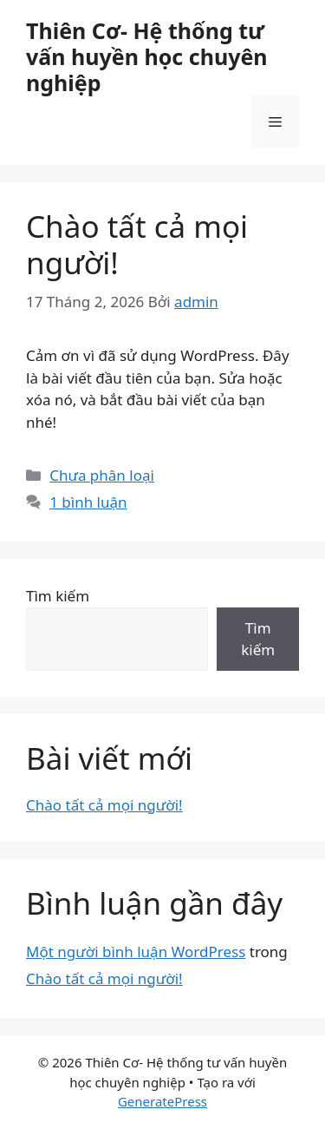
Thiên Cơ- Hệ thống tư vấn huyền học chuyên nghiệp (147, 56)
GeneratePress (162, 1101)
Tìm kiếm (57, 596)
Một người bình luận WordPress (135, 952)
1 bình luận (88, 502)
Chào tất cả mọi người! (137, 244)
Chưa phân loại (101, 475)
